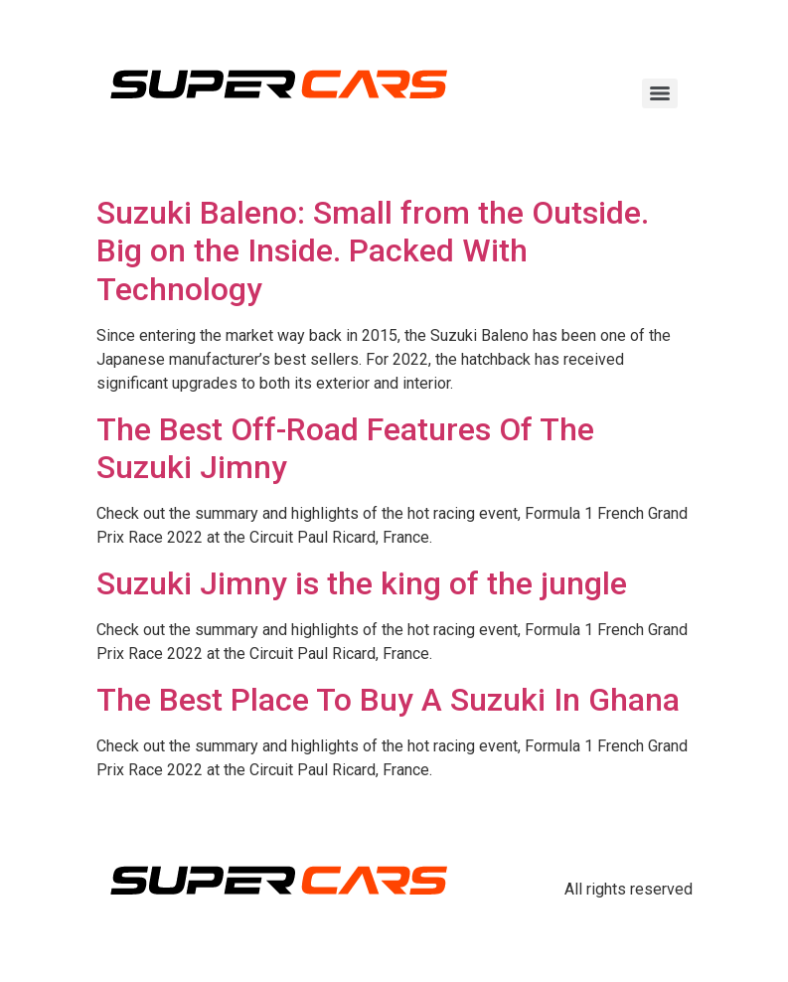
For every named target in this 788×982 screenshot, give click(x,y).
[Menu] (660, 93)
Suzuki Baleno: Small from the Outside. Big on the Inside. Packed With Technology (372, 251)
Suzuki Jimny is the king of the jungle (361, 583)
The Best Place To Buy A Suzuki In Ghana (388, 700)
